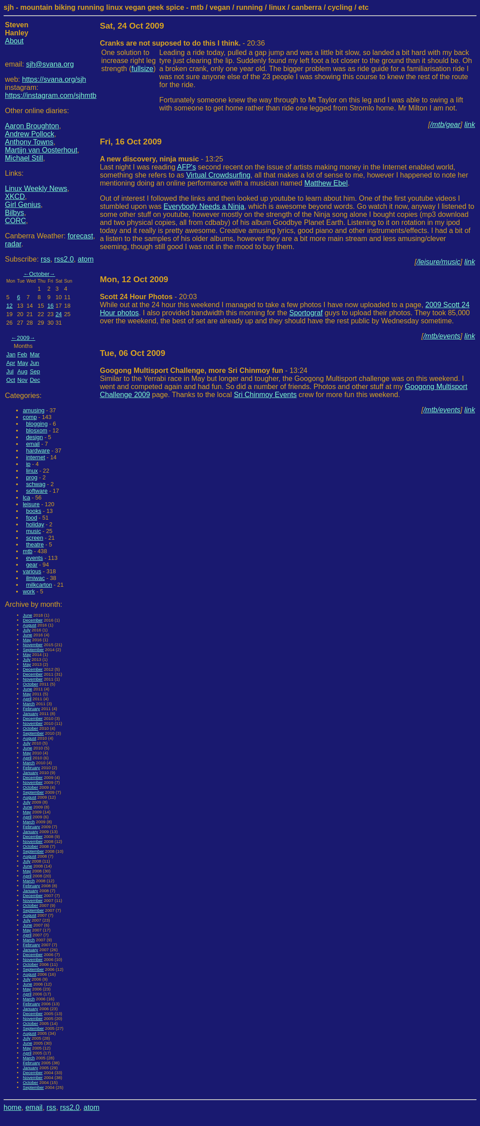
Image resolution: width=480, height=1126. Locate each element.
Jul (9, 371)
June (27, 615)
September (33, 649)
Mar (35, 354)
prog (32, 477)
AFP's (186, 167)
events (34, 558)
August (29, 624)
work (29, 591)
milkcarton (39, 584)
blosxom (36, 430)
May (22, 363)
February (31, 708)
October (39, 274)
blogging (36, 423)
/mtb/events (441, 336)
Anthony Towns (29, 142)
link (469, 124)
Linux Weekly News (36, 188)
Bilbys (14, 212)
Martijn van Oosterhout (41, 150)
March (29, 703)
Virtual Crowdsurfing (218, 175)
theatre (35, 544)
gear (32, 564)
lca (26, 497)
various (32, 571)
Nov (22, 380)
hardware (38, 450)
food (31, 517)
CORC (15, 220)
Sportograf (306, 313)
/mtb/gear (445, 124)
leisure (31, 504)
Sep (35, 371)
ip (28, 464)
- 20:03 (148, 297)
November (32, 644)
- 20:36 (182, 43)
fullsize (142, 68)
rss (45, 259)
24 (58, 314)
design (34, 437)
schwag (35, 484)
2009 (23, 337)
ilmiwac (35, 578)
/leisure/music (438, 262)
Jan (11, 354)
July (26, 629)
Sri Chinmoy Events (265, 394)
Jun (34, 363)
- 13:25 (161, 159)
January (30, 713)
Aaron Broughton (32, 126)
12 (9, 305)
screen (34, 537)
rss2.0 (64, 259)
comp (30, 417)
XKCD (15, 196)
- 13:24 (203, 370)
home (12, 1107)
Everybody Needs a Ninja (204, 206)
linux (32, 470)
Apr (10, 363)
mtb (27, 551)
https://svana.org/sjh (54, 79)
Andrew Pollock (29, 134)
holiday (35, 524)
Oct (10, 380)
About (14, 41)
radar (13, 244)
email (33, 443)
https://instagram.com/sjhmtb (51, 95)
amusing (33, 410)
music (33, 531)
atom (86, 259)
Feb (22, 354)
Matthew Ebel (326, 183)
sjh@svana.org (50, 64)
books (33, 511)
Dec (35, 380)
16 (50, 305)
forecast (80, 236)
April (27, 698)
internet (35, 457)
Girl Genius (23, 204)
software (36, 490)
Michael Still (24, 158)
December (32, 620)
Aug (22, 371)
